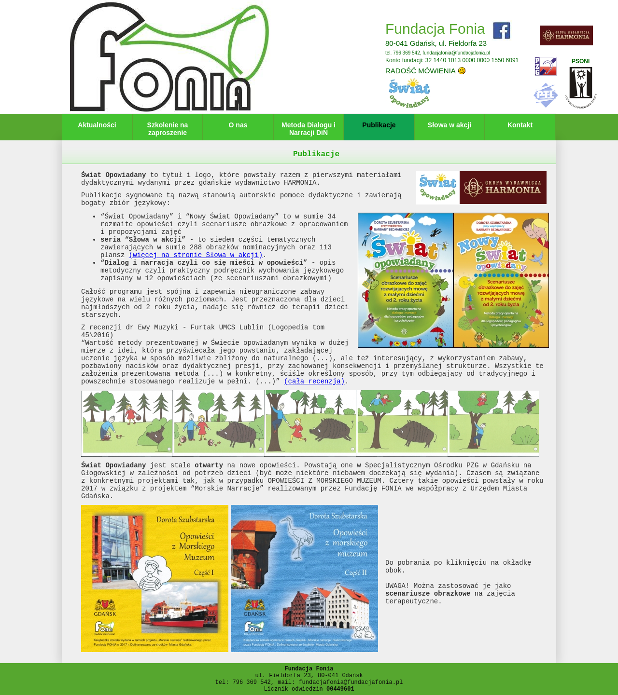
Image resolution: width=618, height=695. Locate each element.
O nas (238, 125)
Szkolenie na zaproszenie (167, 128)
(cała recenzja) (314, 381)
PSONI (581, 61)
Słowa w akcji (449, 125)
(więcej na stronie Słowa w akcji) (196, 255)
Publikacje (378, 125)
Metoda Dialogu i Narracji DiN (308, 128)
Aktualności (97, 125)
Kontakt (520, 125)
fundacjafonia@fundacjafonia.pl (456, 52)
